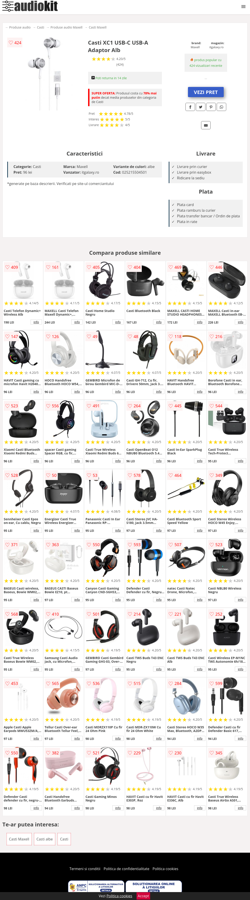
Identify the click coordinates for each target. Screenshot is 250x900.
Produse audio (20, 27)
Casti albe (44, 839)
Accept (143, 895)
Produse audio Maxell (66, 27)
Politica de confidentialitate (126, 868)
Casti (40, 27)
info (36, 322)
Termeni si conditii (85, 868)
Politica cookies (165, 868)
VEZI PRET (206, 92)
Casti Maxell (97, 27)
